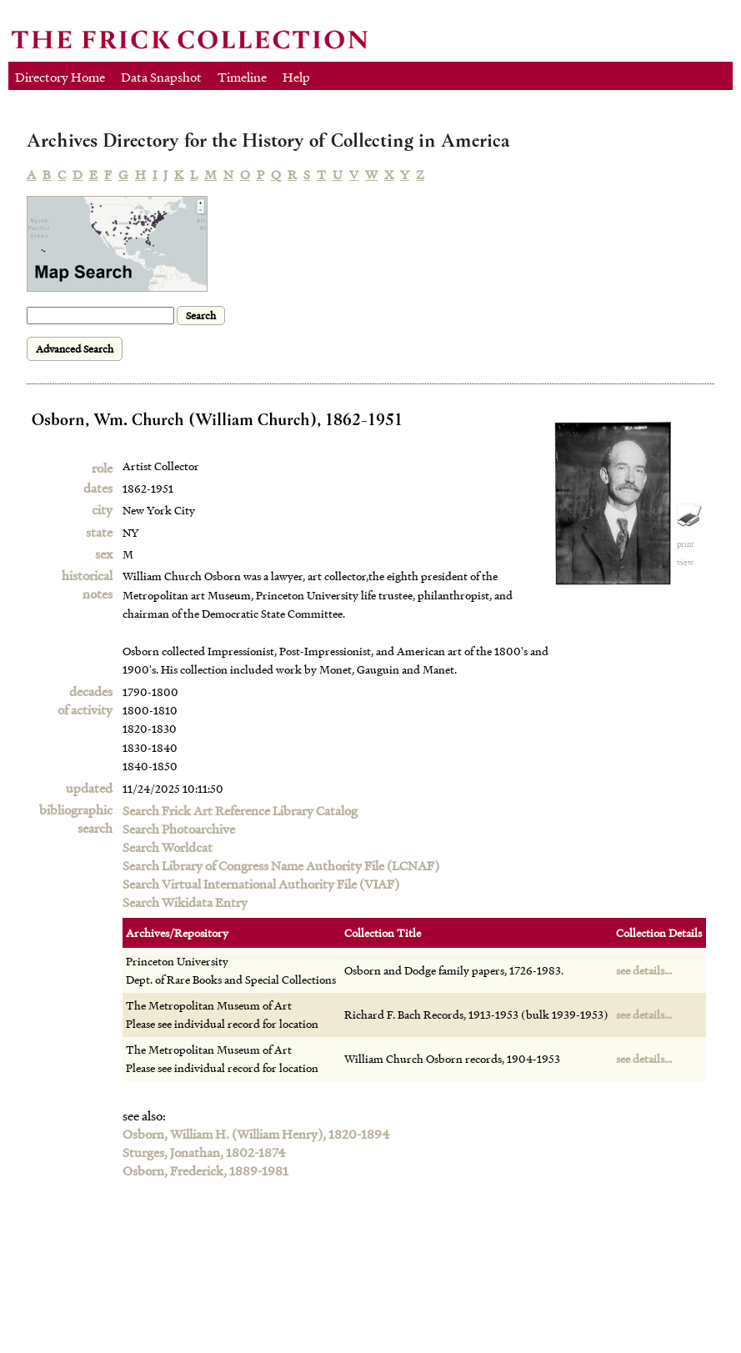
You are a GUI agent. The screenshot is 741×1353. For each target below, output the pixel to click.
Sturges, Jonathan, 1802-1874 (204, 1152)
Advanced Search (74, 349)
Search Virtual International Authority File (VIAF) (261, 883)
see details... (644, 970)
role (102, 468)
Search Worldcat (168, 847)
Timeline (242, 77)
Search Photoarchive (179, 828)
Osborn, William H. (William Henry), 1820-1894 (256, 1134)
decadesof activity (85, 700)
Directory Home (60, 77)
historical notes (87, 584)
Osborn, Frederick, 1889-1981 (205, 1170)
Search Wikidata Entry (185, 902)
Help (296, 77)
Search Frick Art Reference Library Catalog (240, 810)
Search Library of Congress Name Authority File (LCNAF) (281, 865)
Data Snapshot (161, 77)
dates (98, 488)
